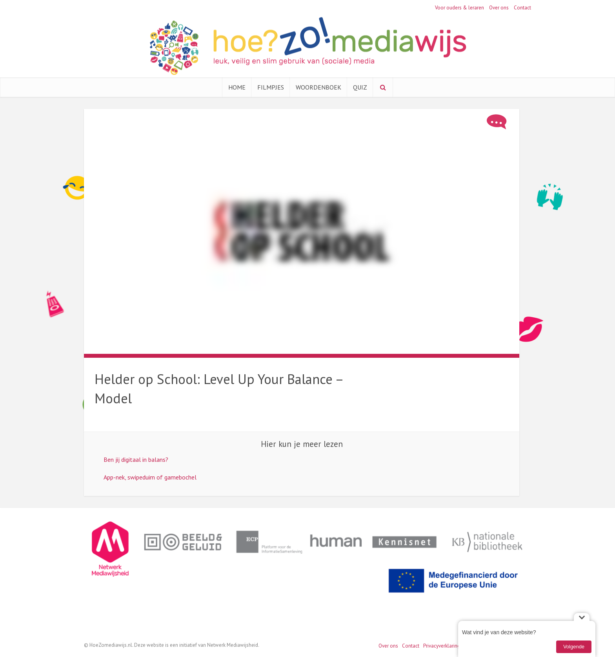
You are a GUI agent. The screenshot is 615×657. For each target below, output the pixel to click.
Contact (522, 7)
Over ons (499, 7)
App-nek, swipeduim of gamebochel (150, 477)
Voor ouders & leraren (459, 7)
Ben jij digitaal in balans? (136, 459)
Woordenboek (318, 87)
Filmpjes (270, 87)
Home (237, 87)
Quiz (360, 87)
